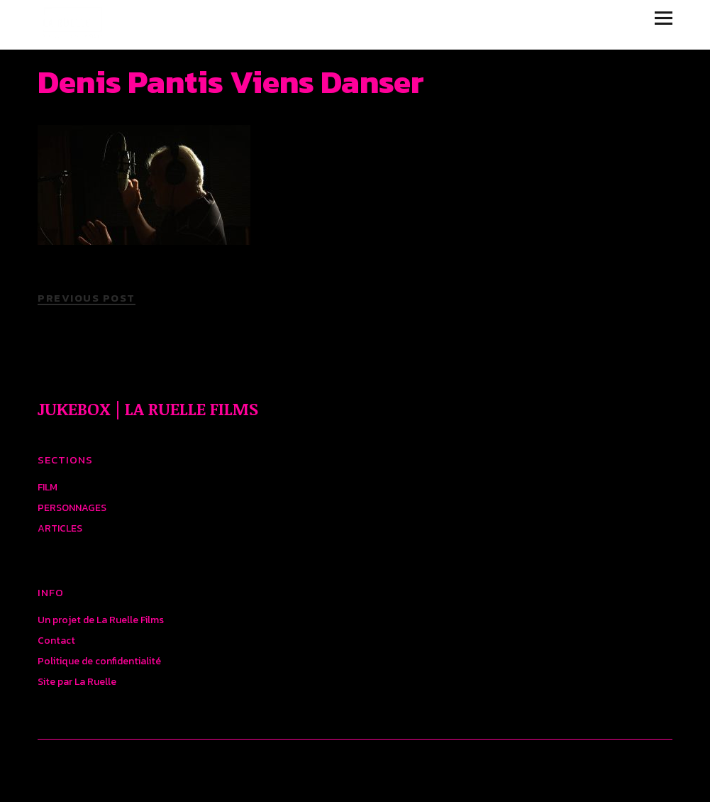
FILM (47, 487)
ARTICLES (60, 528)
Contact (56, 640)
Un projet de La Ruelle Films (101, 620)
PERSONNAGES (72, 507)
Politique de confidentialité (99, 661)
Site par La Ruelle (77, 681)
